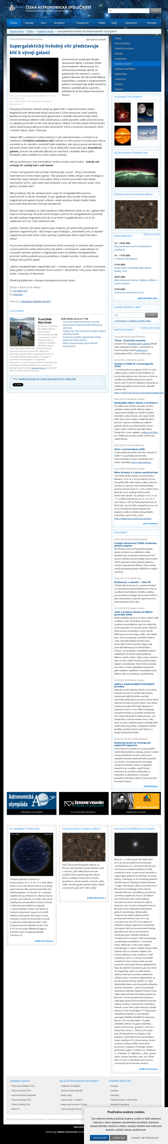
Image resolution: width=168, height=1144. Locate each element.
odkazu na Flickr (150, 432)
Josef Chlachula (138, 336)
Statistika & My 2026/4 (138, 343)
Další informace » (44, 940)
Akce (43, 22)
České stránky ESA (20, 1104)
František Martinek (34, 39)
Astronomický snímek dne (130, 152)
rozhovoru (141, 350)
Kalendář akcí (123, 235)
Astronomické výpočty (72, 1090)
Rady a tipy (66, 1095)
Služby (101, 22)
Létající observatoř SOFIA (52, 378)
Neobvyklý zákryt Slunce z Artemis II (136, 402)
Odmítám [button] (119, 1137)
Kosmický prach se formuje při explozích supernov (132, 744)
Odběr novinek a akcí (127, 307)
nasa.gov (18, 294)
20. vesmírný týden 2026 (24, 828)
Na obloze (59, 22)
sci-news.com (20, 290)
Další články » (151, 786)
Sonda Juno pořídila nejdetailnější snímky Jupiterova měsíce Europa (82, 338)
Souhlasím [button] (99, 1137)
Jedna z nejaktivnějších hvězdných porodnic (134, 685)
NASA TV (15, 1108)
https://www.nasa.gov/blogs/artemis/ (133, 518)
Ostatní (119, 84)
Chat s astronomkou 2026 (129, 449)
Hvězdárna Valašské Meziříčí (36, 301)
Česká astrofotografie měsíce (133, 194)
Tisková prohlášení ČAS (23, 1085)
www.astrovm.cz (39, 368)
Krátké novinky (124, 329)
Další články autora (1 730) (74, 318)
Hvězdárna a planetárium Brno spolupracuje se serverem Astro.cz (81, 1119)
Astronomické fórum (71, 1108)
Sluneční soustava (124, 48)
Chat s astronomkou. (141, 462)
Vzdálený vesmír (45, 31)
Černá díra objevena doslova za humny (81, 321)
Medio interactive (67, 1131)
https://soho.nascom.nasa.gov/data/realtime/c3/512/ (140, 392)
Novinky (29, 22)
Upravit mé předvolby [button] (145, 1137)
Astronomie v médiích (71, 1099)
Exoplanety (120, 58)
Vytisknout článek (98, 39)
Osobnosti (120, 79)
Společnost (131, 22)
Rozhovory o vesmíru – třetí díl (132, 582)
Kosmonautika (122, 43)
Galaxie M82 (70, 378)
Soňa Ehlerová (137, 445)
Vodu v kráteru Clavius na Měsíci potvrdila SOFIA (133, 613)
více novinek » (150, 523)
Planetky (115, 1095)
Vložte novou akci (152, 234)
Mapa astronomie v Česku (74, 1104)
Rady (114, 22)
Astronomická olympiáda (23, 1095)
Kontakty (152, 22)
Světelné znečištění (125, 68)
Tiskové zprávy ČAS (21, 1090)
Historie (119, 89)
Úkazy (118, 38)
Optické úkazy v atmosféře (124, 1099)
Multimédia (121, 74)
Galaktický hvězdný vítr (29, 378)
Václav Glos (136, 578)
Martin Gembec (138, 360)
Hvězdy (119, 53)
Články (13, 22)
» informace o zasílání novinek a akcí (132, 320)
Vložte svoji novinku (151, 327)
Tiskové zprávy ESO (21, 1099)
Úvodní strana (17, 31)
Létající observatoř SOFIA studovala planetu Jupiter (135, 544)
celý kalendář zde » (147, 298)
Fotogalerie (82, 22)
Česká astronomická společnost (30, 1119)
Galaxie (114, 1090)
